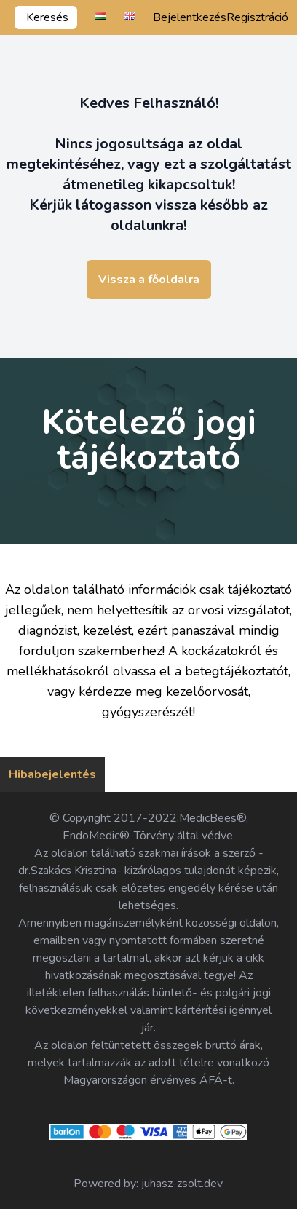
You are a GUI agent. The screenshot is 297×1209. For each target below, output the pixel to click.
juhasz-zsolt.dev (182, 1184)
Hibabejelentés (52, 774)
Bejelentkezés (189, 17)
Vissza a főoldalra (148, 279)
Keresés (47, 17)
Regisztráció (257, 17)
